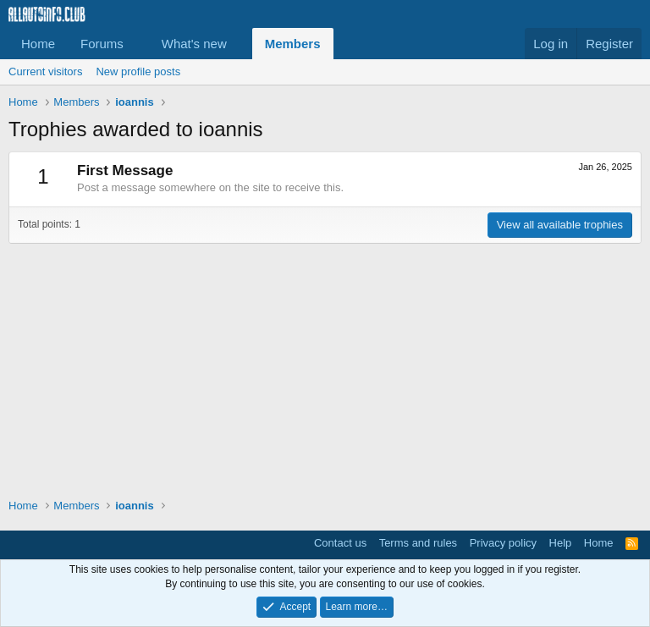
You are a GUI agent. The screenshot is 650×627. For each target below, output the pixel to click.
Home (38, 43)
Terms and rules (418, 542)
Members (293, 43)
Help (560, 542)
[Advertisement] (325, 362)
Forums (102, 43)
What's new (194, 43)
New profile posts (138, 71)
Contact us (340, 542)
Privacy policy (503, 542)
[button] (137, 43)
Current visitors (45, 71)
